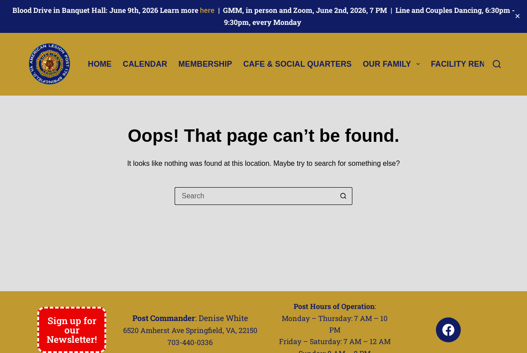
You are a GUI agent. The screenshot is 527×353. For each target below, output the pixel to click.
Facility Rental (471, 64)
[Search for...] (255, 196)
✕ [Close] (517, 16)
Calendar (145, 64)
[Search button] (343, 196)
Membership (205, 64)
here (207, 10)
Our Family (393, 64)
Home (100, 64)
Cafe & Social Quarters (297, 64)
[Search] (497, 64)
